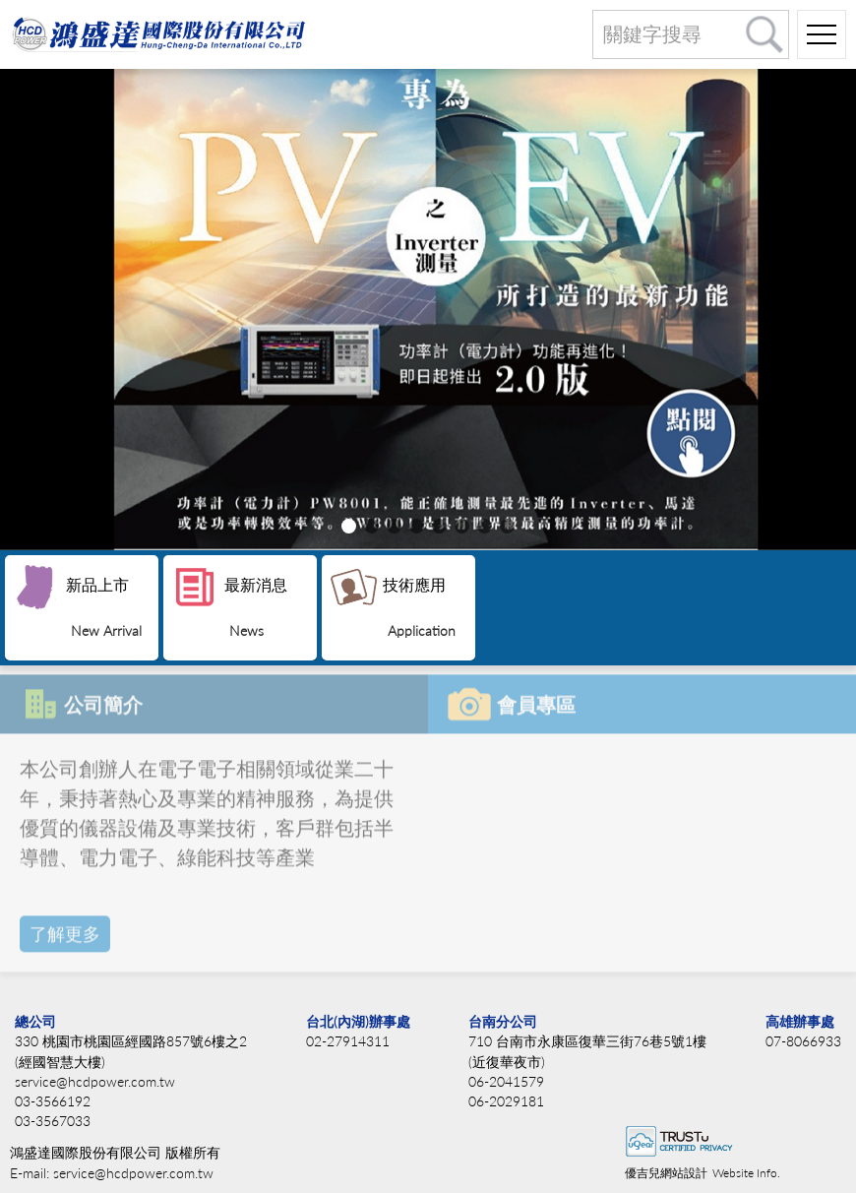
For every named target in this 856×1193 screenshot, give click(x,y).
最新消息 (255, 607)
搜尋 (764, 34)
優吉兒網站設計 (666, 1172)
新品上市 (104, 607)
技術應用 (419, 607)
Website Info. (746, 1172)
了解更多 (65, 929)
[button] (348, 526)
